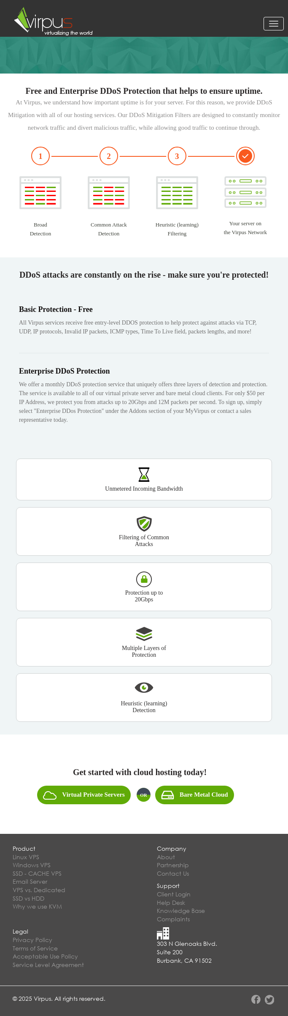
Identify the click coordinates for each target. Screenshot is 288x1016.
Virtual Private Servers (84, 795)
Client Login (174, 894)
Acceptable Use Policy (45, 956)
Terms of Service (35, 948)
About (166, 857)
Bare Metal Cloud (194, 795)
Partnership (173, 865)
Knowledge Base (181, 911)
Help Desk (171, 903)
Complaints (173, 919)
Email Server (30, 881)
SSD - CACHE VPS (37, 873)
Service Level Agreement (48, 965)
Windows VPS (32, 865)
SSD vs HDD (28, 898)
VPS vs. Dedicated (39, 890)
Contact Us (173, 873)
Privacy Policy (32, 940)
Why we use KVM (37, 906)
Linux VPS (26, 857)
